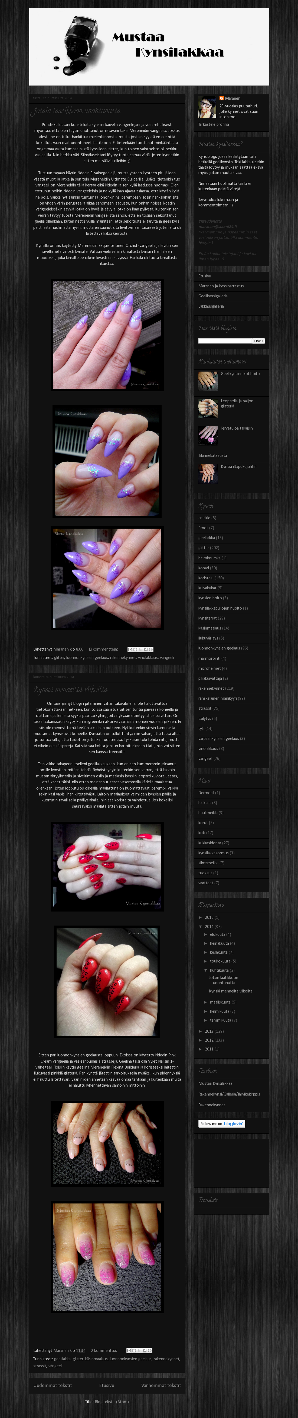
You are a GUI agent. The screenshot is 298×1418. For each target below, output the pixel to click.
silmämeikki (208, 863)
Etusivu (106, 1385)
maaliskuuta (221, 1002)
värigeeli (167, 658)
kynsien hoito (210, 598)
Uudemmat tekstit (52, 1385)
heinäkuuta (220, 943)
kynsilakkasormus (213, 853)
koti (201, 833)
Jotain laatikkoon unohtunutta (76, 112)
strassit (39, 1366)
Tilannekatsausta (212, 456)
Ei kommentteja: (104, 649)
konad (203, 568)
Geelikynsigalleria (213, 296)
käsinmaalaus (96, 1359)
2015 (210, 918)
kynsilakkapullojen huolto (220, 608)
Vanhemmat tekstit (161, 1385)
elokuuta (218, 935)
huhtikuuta (220, 970)
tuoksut (205, 873)
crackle (204, 518)
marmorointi (209, 659)
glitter (59, 658)
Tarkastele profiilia (213, 125)
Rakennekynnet (211, 1105)
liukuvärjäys (208, 638)
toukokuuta (220, 961)
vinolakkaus (148, 658)
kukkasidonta (209, 843)
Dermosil (206, 793)
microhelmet (209, 669)
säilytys (204, 719)
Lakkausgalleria (211, 306)
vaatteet (205, 883)
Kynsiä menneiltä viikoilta (70, 690)
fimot (203, 528)
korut (203, 823)
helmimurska (209, 558)
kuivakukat (207, 588)
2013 (210, 1031)
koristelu (206, 578)
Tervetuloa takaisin (237, 428)
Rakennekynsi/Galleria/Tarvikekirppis (229, 1094)
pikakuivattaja (210, 678)
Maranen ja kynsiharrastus (221, 286)
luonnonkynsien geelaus (87, 658)
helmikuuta (220, 1011)
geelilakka (62, 1359)
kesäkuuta (219, 952)
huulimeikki (208, 813)
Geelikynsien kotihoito (240, 374)
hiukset (204, 803)
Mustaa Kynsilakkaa (215, 1084)
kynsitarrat (207, 618)
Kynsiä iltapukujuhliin (239, 467)
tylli (201, 729)
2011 (210, 1049)
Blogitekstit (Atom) (112, 1402)
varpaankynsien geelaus (218, 739)
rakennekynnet (123, 658)
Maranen (232, 99)
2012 (210, 1040)
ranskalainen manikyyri (217, 698)
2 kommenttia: (104, 1351)
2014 (210, 927)
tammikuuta (221, 1020)
